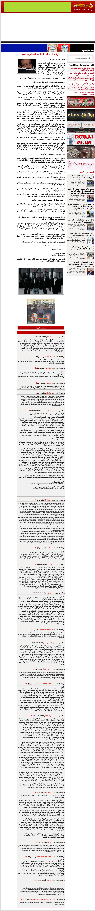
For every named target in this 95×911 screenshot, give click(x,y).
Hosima (66, 42)
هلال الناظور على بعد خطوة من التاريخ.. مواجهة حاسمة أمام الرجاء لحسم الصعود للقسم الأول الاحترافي (80, 206)
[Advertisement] (48, 27)
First (90, 42)
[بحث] (81, 58)
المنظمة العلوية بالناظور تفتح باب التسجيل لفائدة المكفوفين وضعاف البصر (82, 249)
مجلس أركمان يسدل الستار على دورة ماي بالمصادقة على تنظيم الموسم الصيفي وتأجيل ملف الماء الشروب (81, 191)
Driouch (75, 42)
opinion (19, 42)
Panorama (27, 42)
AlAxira (13, 42)
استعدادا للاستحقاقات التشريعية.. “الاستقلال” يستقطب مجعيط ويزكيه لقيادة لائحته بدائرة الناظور (81, 264)
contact (6, 42)
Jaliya (44, 42)
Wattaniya (51, 42)
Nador (82, 42)
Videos (36, 42)
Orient (58, 42)
